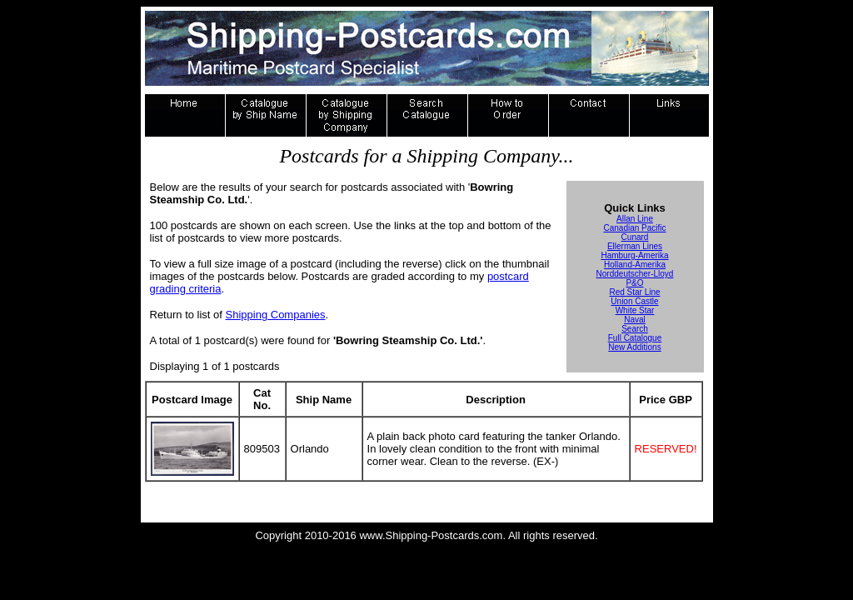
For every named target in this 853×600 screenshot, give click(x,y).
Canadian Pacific (634, 227)
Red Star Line (634, 292)
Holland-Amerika (635, 264)
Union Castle (634, 301)
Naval (635, 319)
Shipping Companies (276, 314)
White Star (635, 310)
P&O (634, 283)
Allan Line (634, 218)
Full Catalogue (634, 337)
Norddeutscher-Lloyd (635, 273)
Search (634, 328)
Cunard (635, 237)
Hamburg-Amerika (634, 255)
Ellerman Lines (634, 246)
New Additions (634, 347)
